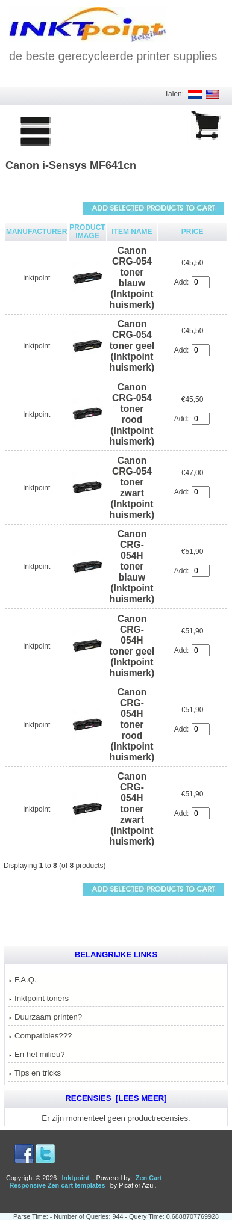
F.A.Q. (23, 979)
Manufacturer (36, 231)
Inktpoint (36, 278)
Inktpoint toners (39, 998)
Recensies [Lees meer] (116, 1098)
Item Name (131, 231)
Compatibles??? (40, 1035)
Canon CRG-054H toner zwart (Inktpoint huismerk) (132, 808)
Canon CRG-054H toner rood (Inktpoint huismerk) (132, 724)
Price (192, 231)
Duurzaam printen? (45, 1016)
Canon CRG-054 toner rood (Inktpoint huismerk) (132, 414)
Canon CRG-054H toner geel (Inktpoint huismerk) (132, 646)
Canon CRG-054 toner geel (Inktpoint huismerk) (132, 345)
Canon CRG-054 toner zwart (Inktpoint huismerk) (132, 487)
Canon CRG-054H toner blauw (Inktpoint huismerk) (132, 566)
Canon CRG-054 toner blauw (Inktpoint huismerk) (132, 277)
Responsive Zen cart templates (57, 1185)
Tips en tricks (35, 1072)
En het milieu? (37, 1054)
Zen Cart (149, 1177)
